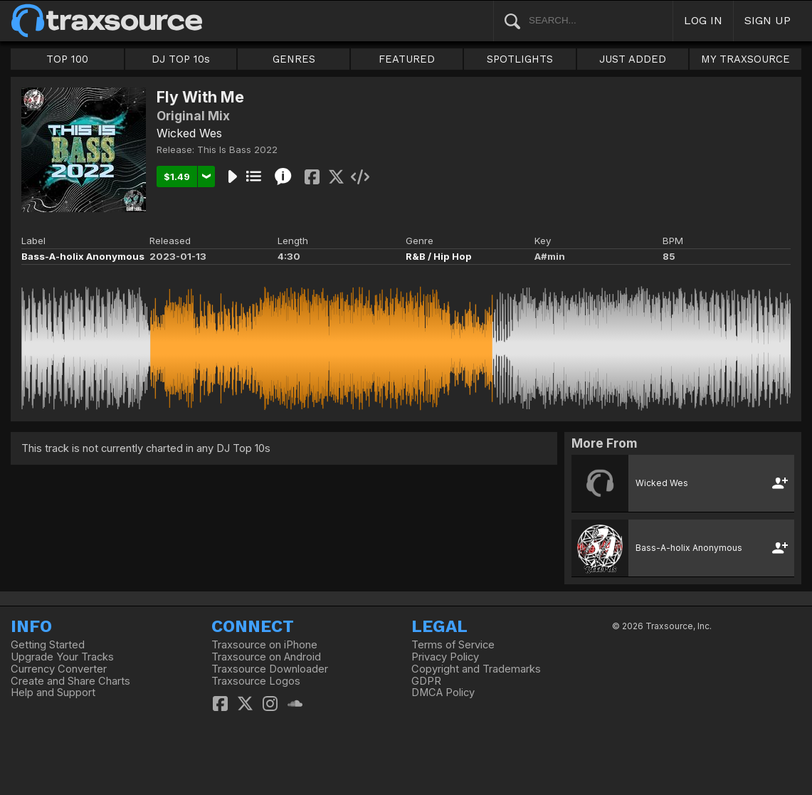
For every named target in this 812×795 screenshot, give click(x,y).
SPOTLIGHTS (520, 59)
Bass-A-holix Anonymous (82, 256)
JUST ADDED (632, 59)
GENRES (294, 59)
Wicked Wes (189, 133)
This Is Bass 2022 (237, 149)
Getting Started (48, 644)
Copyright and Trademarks (476, 669)
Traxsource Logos (255, 681)
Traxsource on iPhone (264, 644)
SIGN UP (767, 20)
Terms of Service (453, 644)
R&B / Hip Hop (439, 256)
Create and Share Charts (70, 681)
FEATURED (407, 59)
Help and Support (53, 692)
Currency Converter (59, 669)
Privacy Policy (445, 657)
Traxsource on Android (266, 657)
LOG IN (703, 20)
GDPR (426, 681)
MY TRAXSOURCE (745, 59)
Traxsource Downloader (269, 669)
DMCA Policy (443, 692)
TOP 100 (67, 59)
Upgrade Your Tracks (62, 657)
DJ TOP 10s (181, 59)
